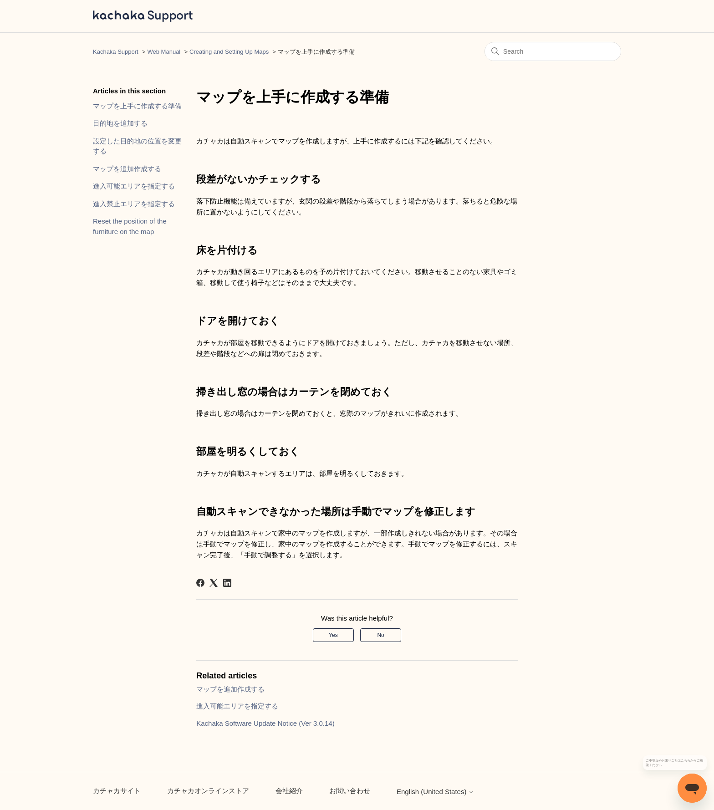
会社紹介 (289, 791)
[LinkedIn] (227, 583)
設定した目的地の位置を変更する (137, 146)
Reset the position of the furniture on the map (130, 226)
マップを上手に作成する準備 (137, 106)
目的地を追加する (120, 123)
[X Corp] (213, 583)
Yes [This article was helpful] (333, 635)
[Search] (553, 51)
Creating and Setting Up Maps (229, 51)
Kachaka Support (115, 51)
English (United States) (435, 791)
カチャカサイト (117, 791)
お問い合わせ (349, 791)
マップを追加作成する (127, 169)
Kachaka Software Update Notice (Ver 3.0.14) (265, 723)
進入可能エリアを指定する (134, 186)
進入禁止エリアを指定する (134, 204)
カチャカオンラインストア (208, 791)
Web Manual (164, 51)
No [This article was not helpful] (380, 635)
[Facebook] (200, 583)
